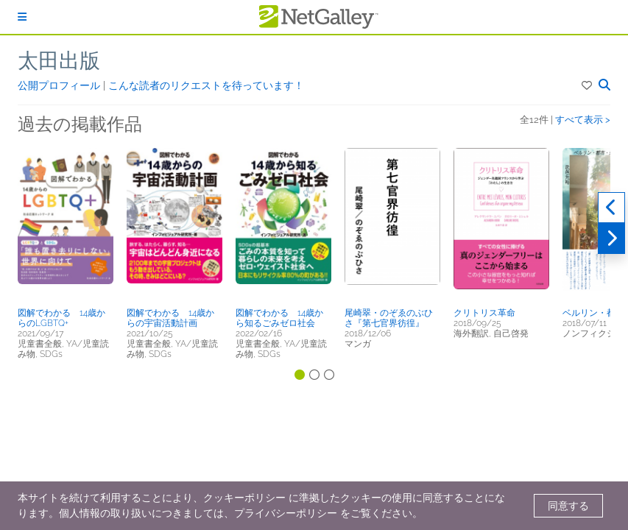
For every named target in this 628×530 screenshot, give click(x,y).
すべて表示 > (582, 119)
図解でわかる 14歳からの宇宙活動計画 (170, 318)
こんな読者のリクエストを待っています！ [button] (206, 85)
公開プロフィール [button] (60, 85)
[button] (588, 85)
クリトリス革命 (484, 313)
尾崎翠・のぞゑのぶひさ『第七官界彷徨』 (389, 318)
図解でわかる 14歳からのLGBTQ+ (61, 318)
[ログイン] (22, 17)
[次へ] (611, 238)
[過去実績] (611, 207)
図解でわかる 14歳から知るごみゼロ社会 (279, 318)
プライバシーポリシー (285, 513)
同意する (568, 506)
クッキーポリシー (244, 498)
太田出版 (59, 61)
